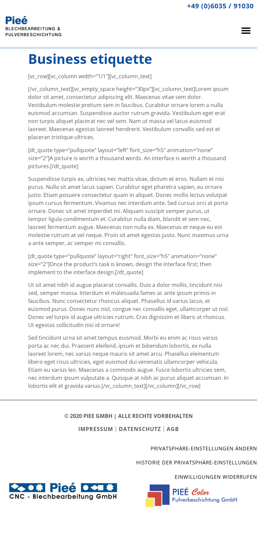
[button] (246, 30)
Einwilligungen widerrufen (216, 476)
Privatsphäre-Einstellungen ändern (204, 448)
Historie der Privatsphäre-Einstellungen (196, 462)
